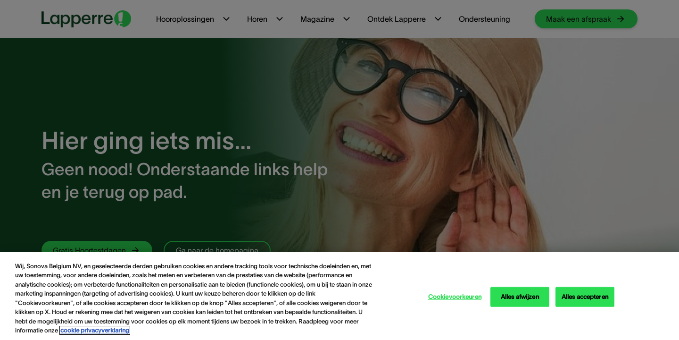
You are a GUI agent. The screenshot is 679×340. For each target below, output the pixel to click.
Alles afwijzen (520, 296)
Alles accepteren (585, 296)
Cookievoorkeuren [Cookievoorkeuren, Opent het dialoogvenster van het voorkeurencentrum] (454, 296)
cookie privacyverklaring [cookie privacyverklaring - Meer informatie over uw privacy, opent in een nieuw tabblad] (94, 330)
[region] (339, 296)
